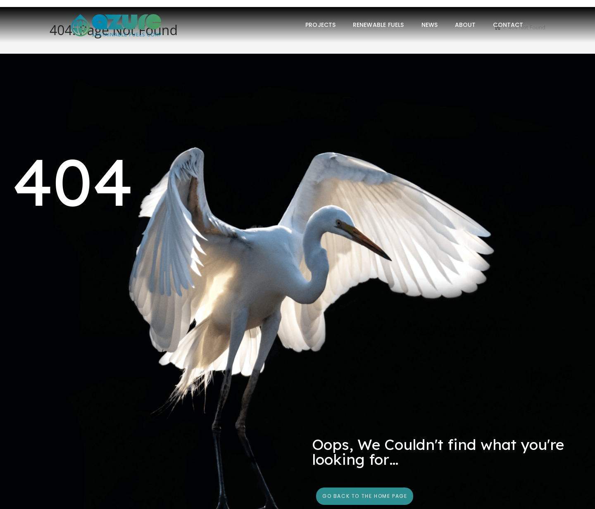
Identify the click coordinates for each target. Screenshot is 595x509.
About (465, 25)
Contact (508, 25)
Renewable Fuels (378, 25)
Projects (320, 25)
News (429, 25)
